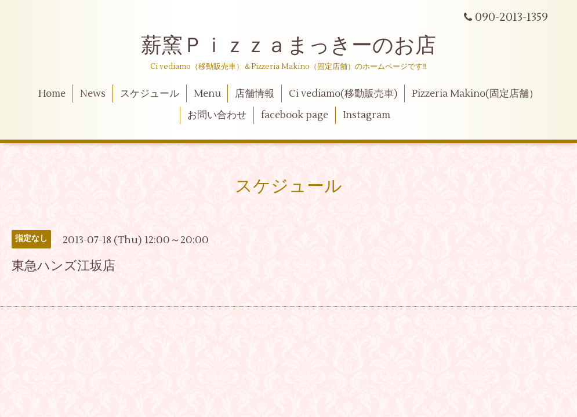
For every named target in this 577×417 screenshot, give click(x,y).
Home (52, 93)
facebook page (294, 115)
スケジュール (149, 93)
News (93, 93)
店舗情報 (254, 93)
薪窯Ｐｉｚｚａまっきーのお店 (299, 45)
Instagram (366, 115)
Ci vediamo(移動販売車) (343, 93)
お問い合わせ (216, 115)
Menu (207, 93)
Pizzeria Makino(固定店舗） (475, 93)
